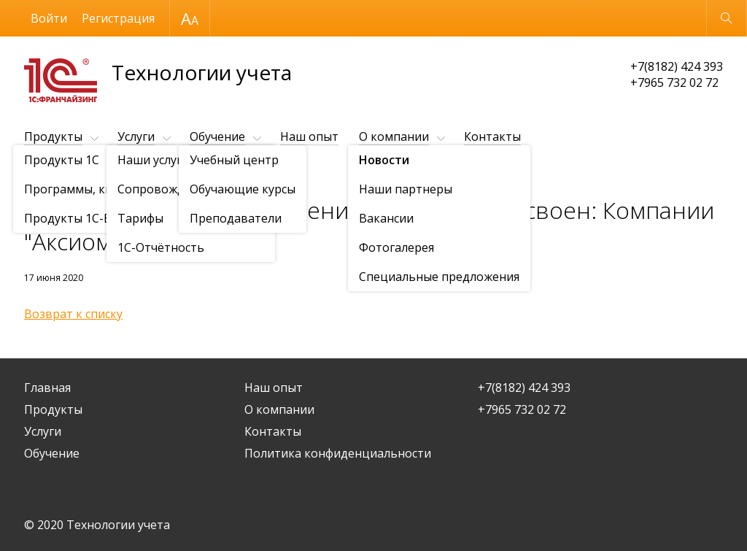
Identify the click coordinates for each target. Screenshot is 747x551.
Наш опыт (309, 136)
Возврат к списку (73, 314)
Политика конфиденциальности (337, 453)
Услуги (136, 136)
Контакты (492, 136)
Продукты (53, 136)
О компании (394, 136)
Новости (108, 172)
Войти (49, 18)
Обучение (217, 136)
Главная (47, 387)
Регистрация (118, 18)
